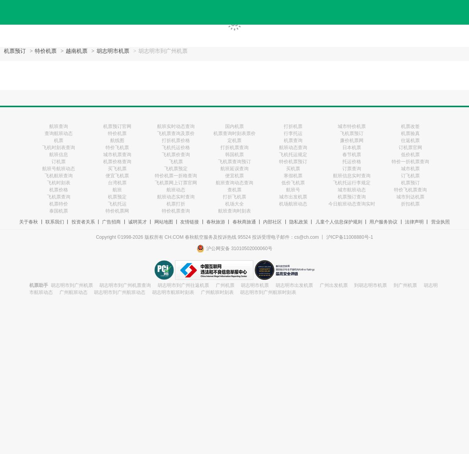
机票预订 (15, 51)
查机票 (234, 190)
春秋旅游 (215, 222)
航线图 (117, 140)
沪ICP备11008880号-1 (349, 237)
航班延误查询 (234, 168)
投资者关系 (83, 222)
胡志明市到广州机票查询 (125, 285)
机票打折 (175, 204)
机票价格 (58, 190)
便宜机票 (234, 175)
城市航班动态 (352, 190)
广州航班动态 (73, 292)
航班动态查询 (293, 147)
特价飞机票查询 (410, 190)
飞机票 (176, 161)
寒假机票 (293, 175)
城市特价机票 (352, 126)
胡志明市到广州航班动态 (119, 292)
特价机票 (46, 51)
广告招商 (111, 222)
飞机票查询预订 (234, 161)
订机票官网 (410, 147)
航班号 (293, 190)
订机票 (59, 161)
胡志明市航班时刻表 (173, 292)
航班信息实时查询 (352, 175)
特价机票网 (117, 211)
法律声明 (414, 222)
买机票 (293, 168)
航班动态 (175, 190)
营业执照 (440, 222)
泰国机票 (58, 211)
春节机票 (351, 154)
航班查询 (58, 126)
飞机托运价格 (176, 147)
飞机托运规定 (293, 154)
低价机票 (410, 154)
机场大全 (234, 204)
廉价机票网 (351, 140)
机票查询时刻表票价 (234, 133)
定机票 (234, 140)
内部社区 (272, 222)
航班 (117, 190)
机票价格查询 (117, 161)
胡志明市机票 (113, 51)
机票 (58, 140)
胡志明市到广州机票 (72, 285)
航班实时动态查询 (176, 126)
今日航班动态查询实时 (351, 204)
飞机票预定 (176, 168)
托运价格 (351, 161)
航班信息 (58, 154)
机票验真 (410, 133)
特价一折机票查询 (410, 161)
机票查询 (293, 140)
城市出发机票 (293, 197)
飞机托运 (117, 204)
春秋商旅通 (244, 222)
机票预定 (117, 197)
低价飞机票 (293, 183)
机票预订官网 (117, 126)
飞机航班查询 (59, 175)
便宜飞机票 (117, 175)
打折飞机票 (234, 197)
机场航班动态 (293, 204)
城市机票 (410, 168)
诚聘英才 (137, 222)
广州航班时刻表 (217, 292)
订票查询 (351, 168)
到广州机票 (405, 285)
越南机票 (77, 51)
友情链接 (189, 222)
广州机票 (225, 285)
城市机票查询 (117, 154)
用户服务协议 (383, 222)
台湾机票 (117, 183)
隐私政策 (298, 222)
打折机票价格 (176, 140)
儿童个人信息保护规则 (338, 222)
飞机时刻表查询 (58, 147)
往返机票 (410, 140)
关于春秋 (28, 222)
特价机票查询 (176, 211)
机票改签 (410, 126)
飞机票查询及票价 (176, 133)
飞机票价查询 (176, 154)
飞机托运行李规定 (352, 183)
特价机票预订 (293, 161)
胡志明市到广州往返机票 (183, 285)
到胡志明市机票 (370, 285)
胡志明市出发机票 (294, 285)
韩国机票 (234, 154)
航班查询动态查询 (234, 183)
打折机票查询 (234, 147)
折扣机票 (410, 204)
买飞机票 (117, 168)
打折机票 (293, 126)
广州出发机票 (334, 285)
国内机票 (234, 126)
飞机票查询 (58, 197)
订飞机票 (410, 175)
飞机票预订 (351, 133)
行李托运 (293, 133)
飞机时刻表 (58, 183)
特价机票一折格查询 (176, 175)
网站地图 (163, 222)
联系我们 (54, 222)
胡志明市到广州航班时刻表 (268, 292)
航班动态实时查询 (176, 197)
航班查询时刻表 (234, 211)
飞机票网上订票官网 (176, 183)
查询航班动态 (59, 133)
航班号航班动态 (58, 168)
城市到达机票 (410, 197)
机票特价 (58, 204)
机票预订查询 (352, 197)
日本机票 (351, 147)
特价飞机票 (117, 147)
